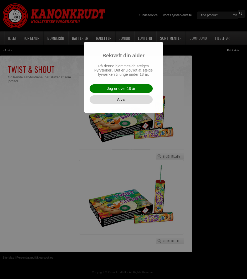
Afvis (121, 99)
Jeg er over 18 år (121, 88)
